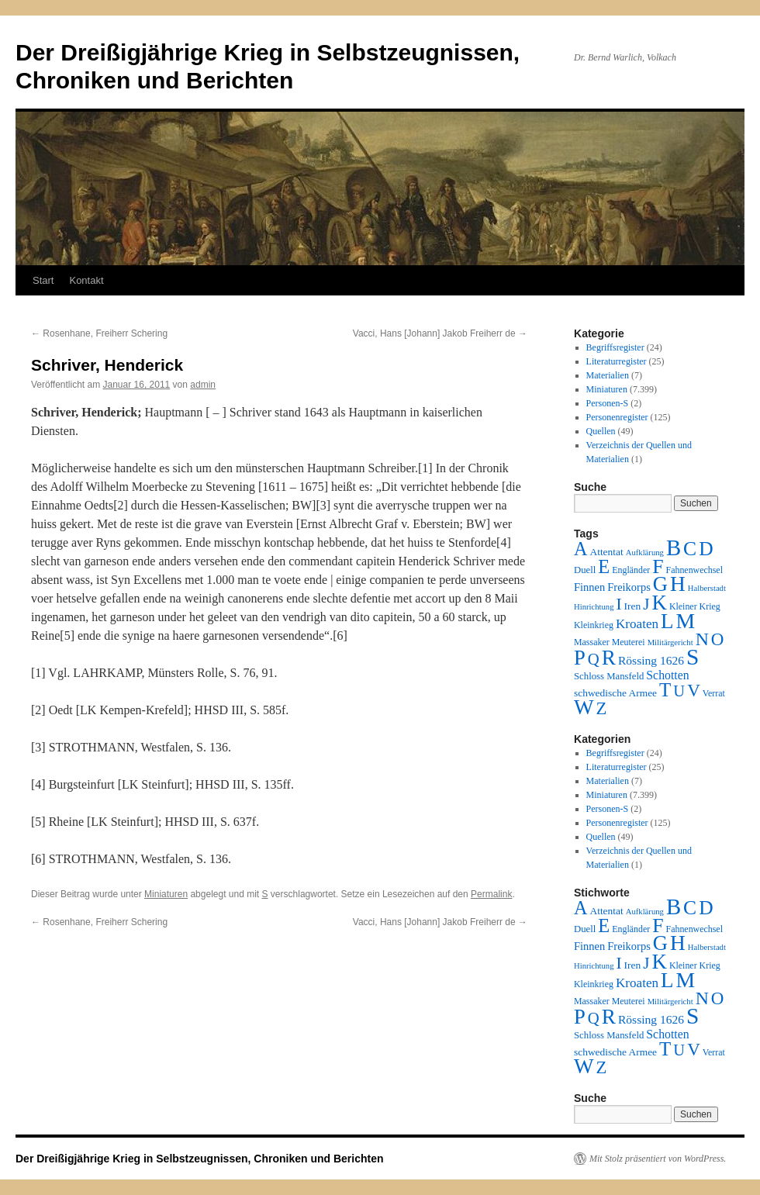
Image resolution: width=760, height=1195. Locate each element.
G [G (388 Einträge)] (660, 584)
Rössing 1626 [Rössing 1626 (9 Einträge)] (651, 660)
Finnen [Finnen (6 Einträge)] (589, 587)
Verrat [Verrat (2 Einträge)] (714, 693)
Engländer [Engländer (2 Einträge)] (631, 570)
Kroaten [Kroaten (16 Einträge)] (637, 623)
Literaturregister (616, 361)
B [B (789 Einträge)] (673, 547)
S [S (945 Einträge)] (692, 656)
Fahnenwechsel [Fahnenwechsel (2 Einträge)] (694, 570)
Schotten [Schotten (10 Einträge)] (667, 675)
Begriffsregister (615, 347)
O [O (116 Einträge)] (717, 639)
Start (43, 280)
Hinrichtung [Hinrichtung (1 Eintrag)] (594, 607)
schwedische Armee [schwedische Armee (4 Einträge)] (615, 693)
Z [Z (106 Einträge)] (601, 708)
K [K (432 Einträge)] (658, 602)
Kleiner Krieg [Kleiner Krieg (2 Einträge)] (694, 606)
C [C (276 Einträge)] (689, 548)
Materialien (607, 375)
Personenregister (617, 417)
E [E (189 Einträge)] (604, 566)
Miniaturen (166, 894)
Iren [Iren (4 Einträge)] (632, 606)
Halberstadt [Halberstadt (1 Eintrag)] (707, 588)
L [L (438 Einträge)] (667, 621)
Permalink (491, 894)
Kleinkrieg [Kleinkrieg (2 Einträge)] (593, 625)
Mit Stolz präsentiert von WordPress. (657, 1158)
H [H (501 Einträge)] (678, 584)
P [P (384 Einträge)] (580, 657)
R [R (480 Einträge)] (609, 657)
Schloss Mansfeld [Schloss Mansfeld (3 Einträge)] (609, 676)
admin (203, 384)
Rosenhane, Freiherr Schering (99, 333)
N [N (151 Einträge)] (702, 639)
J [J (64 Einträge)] (646, 604)
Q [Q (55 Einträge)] (593, 659)
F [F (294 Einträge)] (657, 566)
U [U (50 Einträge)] (679, 690)
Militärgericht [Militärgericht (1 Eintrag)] (670, 642)
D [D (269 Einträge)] (706, 548)
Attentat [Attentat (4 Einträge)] (606, 552)
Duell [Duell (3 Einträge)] (585, 570)
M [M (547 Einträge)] (686, 621)
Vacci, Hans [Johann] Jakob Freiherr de (440, 333)
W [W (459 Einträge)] (584, 707)
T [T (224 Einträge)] (665, 689)
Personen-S (607, 403)
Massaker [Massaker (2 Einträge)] (592, 642)
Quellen (601, 431)
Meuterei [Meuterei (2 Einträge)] (628, 642)
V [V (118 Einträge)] (693, 690)
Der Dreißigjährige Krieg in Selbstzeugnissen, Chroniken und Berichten (200, 1158)
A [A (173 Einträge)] (580, 548)
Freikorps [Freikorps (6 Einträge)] (629, 587)
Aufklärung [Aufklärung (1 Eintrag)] (645, 552)
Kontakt (86, 280)
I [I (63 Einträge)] (619, 604)
